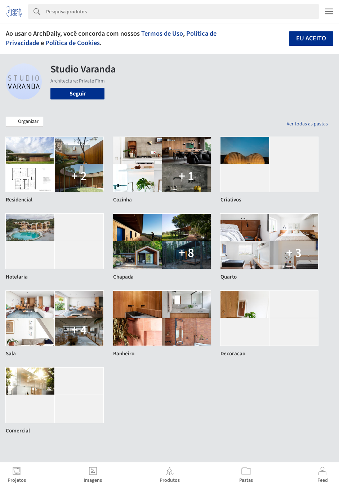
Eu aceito (311, 38)
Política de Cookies (72, 43)
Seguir (78, 94)
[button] (24, 122)
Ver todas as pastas (307, 123)
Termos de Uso (162, 33)
